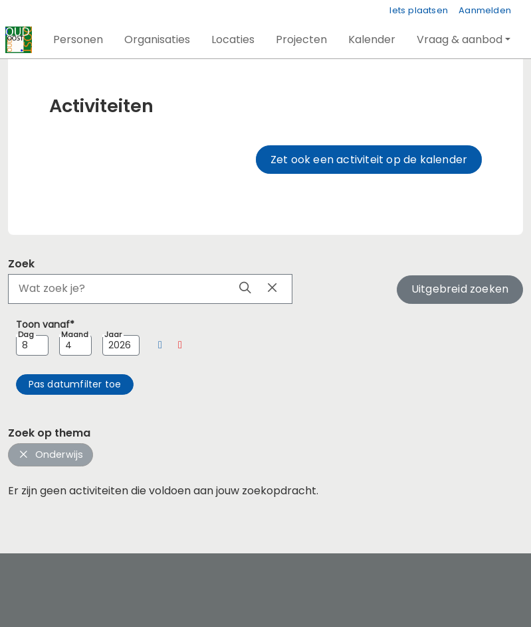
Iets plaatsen (418, 10)
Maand (74, 335)
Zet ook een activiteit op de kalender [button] (368, 159)
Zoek (21, 263)
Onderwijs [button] (51, 454)
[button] (78, 40)
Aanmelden (485, 10)
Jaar (113, 335)
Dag (26, 335)
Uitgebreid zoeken (459, 289)
